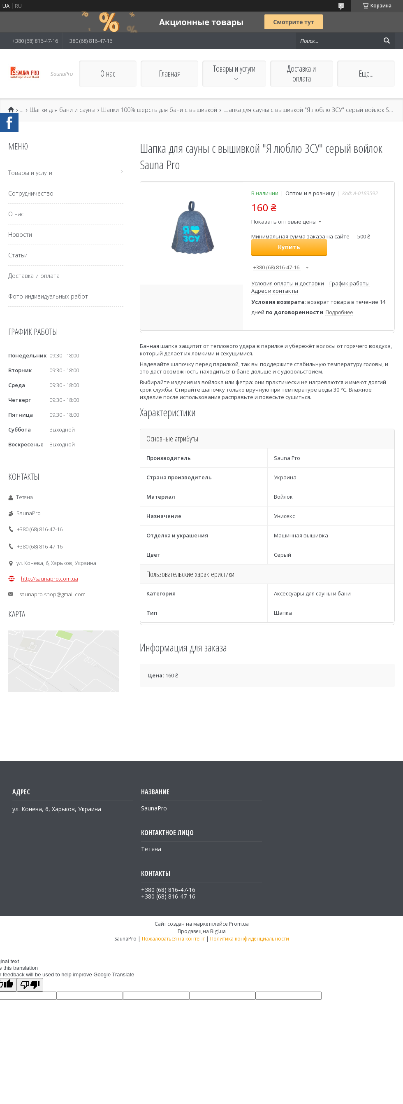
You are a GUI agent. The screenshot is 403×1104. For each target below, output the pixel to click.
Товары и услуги (234, 68)
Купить (289, 247)
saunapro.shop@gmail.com (52, 594)
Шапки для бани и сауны (62, 110)
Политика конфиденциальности (249, 938)
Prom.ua (239, 923)
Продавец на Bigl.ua (202, 931)
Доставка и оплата (301, 73)
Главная (170, 73)
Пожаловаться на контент (173, 938)
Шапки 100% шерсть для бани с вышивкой (159, 110)
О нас (107, 73)
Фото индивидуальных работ (48, 296)
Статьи (18, 255)
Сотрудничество (30, 193)
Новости (20, 234)
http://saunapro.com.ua (49, 578)
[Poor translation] (30, 985)
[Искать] (386, 41)
